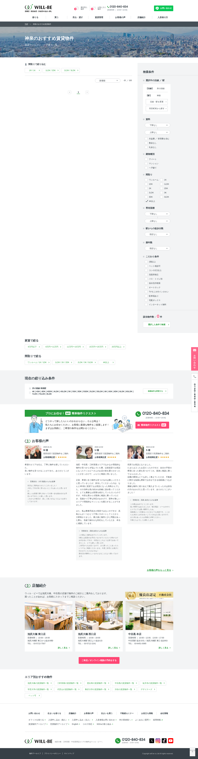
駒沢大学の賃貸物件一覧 (95, 689)
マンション (154, 163)
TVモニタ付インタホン (159, 292)
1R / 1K (32, 70)
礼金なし (153, 147)
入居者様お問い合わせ (105, 720)
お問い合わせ (166, 8)
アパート (153, 159)
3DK (151, 197)
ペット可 (32, 695)
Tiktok (164, 740)
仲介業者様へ (125, 720)
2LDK (151, 193)
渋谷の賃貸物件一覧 (123, 689)
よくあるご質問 (142, 720)
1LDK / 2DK (51, 70)
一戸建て (153, 168)
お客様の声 (120, 17)
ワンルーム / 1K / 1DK (37, 362)
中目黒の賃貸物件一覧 (124, 683)
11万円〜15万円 (74, 347)
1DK (151, 184)
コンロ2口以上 (155, 270)
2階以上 (152, 262)
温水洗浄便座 (154, 283)
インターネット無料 (157, 304)
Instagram (158, 740)
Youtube (170, 740)
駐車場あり (154, 296)
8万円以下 (32, 347)
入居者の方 (163, 17)
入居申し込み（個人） (58, 720)
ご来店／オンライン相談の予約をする (99, 660)
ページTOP (192, 753)
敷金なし (153, 143)
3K (165, 193)
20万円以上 (117, 347)
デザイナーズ (146, 689)
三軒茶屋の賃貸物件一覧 (68, 683)
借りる (35, 17)
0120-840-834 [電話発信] (155, 413)
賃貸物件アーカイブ (37, 724)
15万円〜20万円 (96, 347)
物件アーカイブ (35, 753)
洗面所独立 (154, 274)
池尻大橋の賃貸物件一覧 (38, 683)
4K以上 (152, 201)
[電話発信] (194, 392)
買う (56, 17)
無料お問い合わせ (143, 8)
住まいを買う (107, 713)
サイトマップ (69, 753)
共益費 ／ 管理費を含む (159, 139)
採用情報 (157, 720)
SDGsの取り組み (104, 724)
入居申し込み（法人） (81, 720)
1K (165, 180)
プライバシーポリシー (52, 753)
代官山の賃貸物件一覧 (67, 689)
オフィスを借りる (36, 720)
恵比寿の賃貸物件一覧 (96, 683)
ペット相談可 (154, 266)
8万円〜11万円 (52, 347)
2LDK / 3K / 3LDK (85, 362)
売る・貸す (78, 17)
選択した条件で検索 (156, 324)
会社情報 (164, 713)
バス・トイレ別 (155, 279)
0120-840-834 (119, 6)
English (75, 724)
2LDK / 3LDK (69, 70)
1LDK (166, 184)
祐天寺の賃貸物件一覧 (152, 683)
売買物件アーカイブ (59, 724)
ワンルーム (154, 180)
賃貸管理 (99, 17)
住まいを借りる (54, 713)
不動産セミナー (127, 713)
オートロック (154, 287)
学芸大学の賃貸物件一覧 (38, 689)
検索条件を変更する (154, 391)
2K (150, 188)
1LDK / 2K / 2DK (62, 362)
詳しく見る (63, 648)
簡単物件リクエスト (153, 424)
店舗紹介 (141, 17)
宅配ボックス (154, 300)
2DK (166, 188)
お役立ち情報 (147, 713)
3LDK (166, 197)
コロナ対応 (87, 724)
